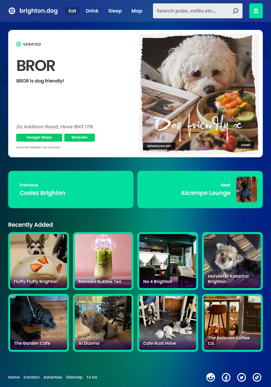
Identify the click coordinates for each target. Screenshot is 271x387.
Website (79, 137)
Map (137, 10)
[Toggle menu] (256, 10)
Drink (92, 10)
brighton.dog (39, 11)
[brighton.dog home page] (12, 10)
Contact (32, 377)
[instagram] (210, 377)
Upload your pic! (159, 146)
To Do (91, 377)
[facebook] (226, 377)
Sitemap (74, 377)
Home (14, 377)
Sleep (115, 10)
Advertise (52, 377)
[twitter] (241, 377)
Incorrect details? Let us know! (38, 147)
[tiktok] (257, 377)
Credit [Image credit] (245, 145)
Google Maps (39, 137)
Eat (72, 10)
